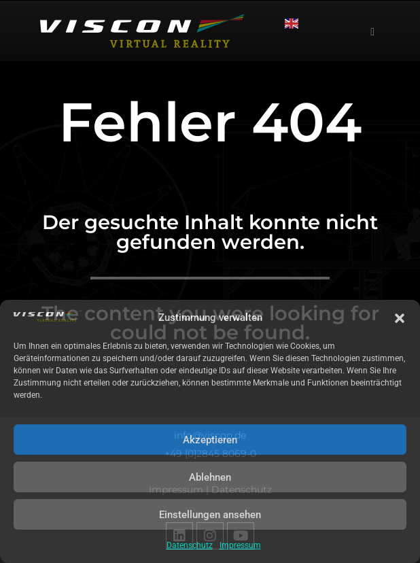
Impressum (240, 545)
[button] (399, 318)
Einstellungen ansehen (210, 515)
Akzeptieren (210, 440)
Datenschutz (190, 545)
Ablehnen (210, 477)
